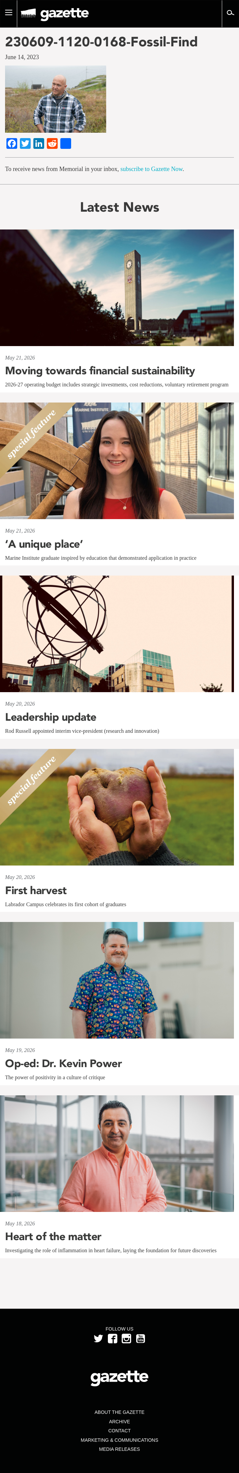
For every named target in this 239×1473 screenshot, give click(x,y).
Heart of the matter (53, 1236)
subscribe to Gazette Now (151, 169)
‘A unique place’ (44, 544)
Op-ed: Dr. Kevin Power (63, 1063)
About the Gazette (119, 1412)
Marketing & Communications (119, 1440)
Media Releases (119, 1449)
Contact (119, 1430)
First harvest (36, 890)
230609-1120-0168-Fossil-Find (101, 41)
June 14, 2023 (22, 57)
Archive (119, 1421)
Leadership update (50, 717)
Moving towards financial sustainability (100, 370)
